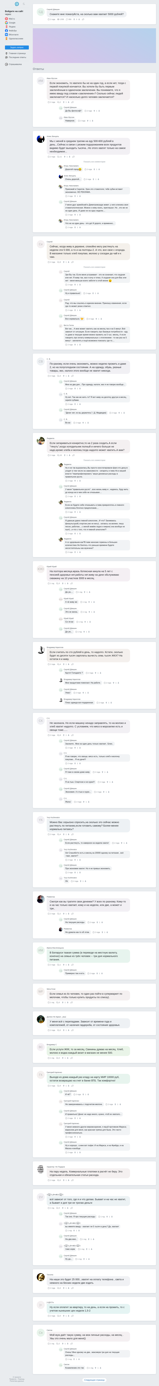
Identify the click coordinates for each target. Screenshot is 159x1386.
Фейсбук (11, 30)
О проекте (17, 1377)
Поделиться (83, 19)
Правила (12, 1379)
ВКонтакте (12, 34)
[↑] (74, 19)
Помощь (21, 1379)
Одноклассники (14, 38)
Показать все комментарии (94, 162)
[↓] (79, 19)
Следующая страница (94, 1380)
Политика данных (17, 1381)
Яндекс (10, 26)
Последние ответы (15, 57)
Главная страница (15, 53)
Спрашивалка (13, 64)
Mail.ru (10, 18)
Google (10, 22)
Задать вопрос (17, 47)
